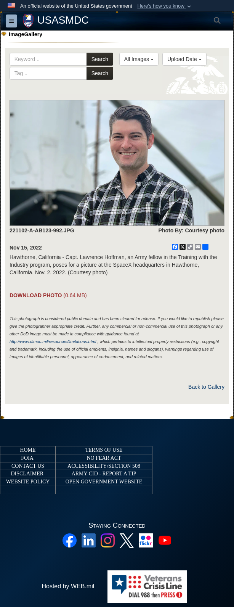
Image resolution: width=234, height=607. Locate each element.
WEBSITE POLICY (28, 482)
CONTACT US (27, 466)
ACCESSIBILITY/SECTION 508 (103, 466)
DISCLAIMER (27, 474)
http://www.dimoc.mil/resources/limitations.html (53, 341)
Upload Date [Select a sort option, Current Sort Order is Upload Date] (184, 59)
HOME (27, 450)
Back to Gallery (206, 387)
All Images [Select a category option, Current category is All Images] (139, 59)
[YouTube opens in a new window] (165, 540)
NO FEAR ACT (104, 458)
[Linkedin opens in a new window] (89, 540)
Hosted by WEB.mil (68, 586)
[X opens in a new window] (127, 540)
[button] (164, 6)
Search (99, 59)
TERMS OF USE (103, 450)
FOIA (27, 458)
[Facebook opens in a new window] (70, 540)
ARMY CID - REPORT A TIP (104, 474)
